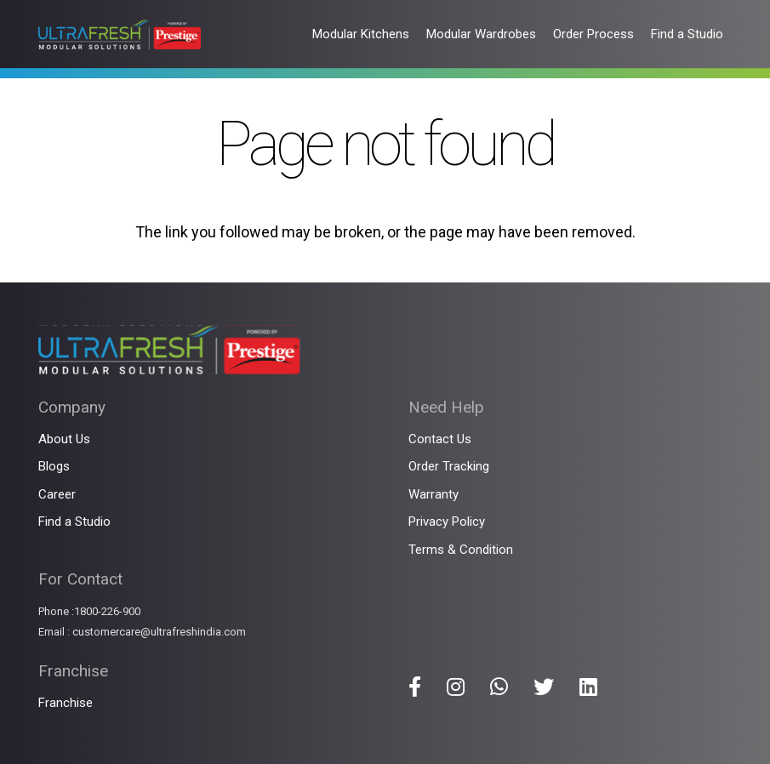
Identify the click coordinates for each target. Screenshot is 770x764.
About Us (64, 439)
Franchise (65, 702)
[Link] (119, 34)
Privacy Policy (446, 521)
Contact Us (439, 439)
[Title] (414, 686)
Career (57, 494)
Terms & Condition (460, 549)
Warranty (433, 494)
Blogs (54, 466)
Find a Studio (74, 521)
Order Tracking (448, 466)
